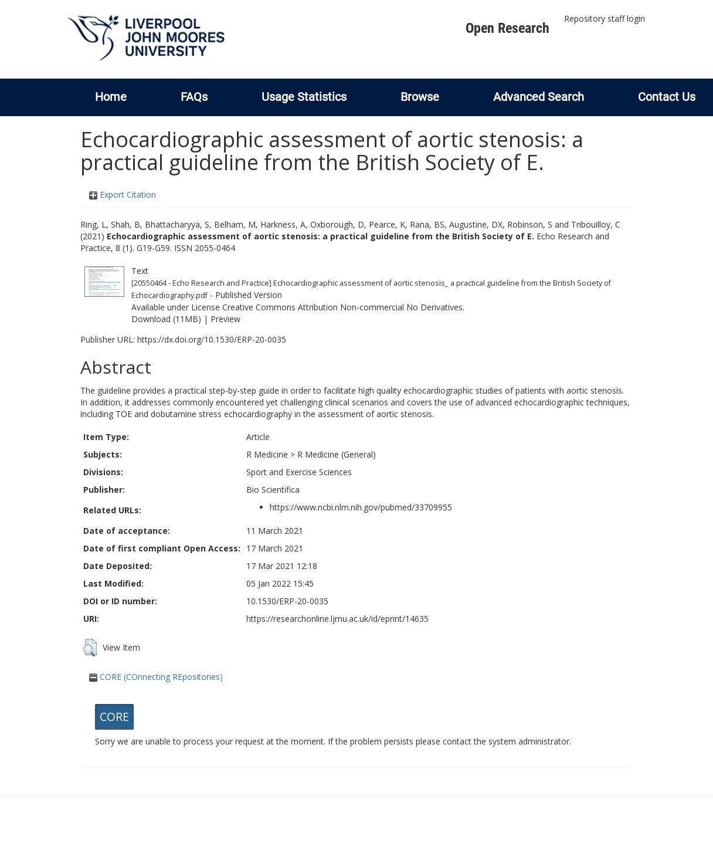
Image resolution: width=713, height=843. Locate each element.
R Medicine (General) (336, 454)
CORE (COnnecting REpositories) (156, 676)
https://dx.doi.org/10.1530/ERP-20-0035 (211, 339)
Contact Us (666, 97)
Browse (419, 97)
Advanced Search (538, 97)
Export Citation (122, 194)
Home (111, 97)
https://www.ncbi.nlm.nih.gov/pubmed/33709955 (361, 507)
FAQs (194, 97)
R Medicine (267, 454)
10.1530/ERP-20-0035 (287, 601)
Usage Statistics (304, 97)
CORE (114, 716)
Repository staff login (604, 18)
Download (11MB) (166, 318)
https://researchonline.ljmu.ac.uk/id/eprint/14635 (337, 618)
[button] (90, 647)
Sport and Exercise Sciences (299, 472)
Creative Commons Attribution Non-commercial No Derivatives (342, 307)
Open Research (507, 28)
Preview (225, 318)
